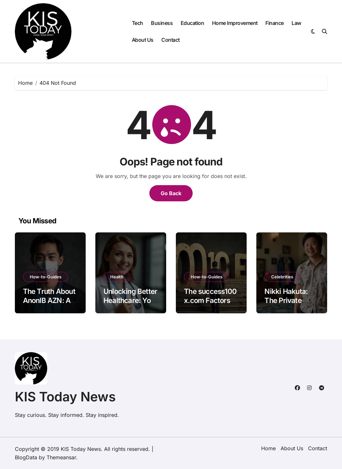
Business (162, 23)
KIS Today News (65, 397)
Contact (170, 40)
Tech (137, 23)
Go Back (171, 193)
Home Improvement (235, 23)
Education (192, 23)
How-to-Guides (45, 276)
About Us (143, 40)
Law (296, 23)
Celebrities (282, 276)
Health (116, 276)
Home (268, 448)
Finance (274, 23)
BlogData (26, 457)
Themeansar (61, 457)
